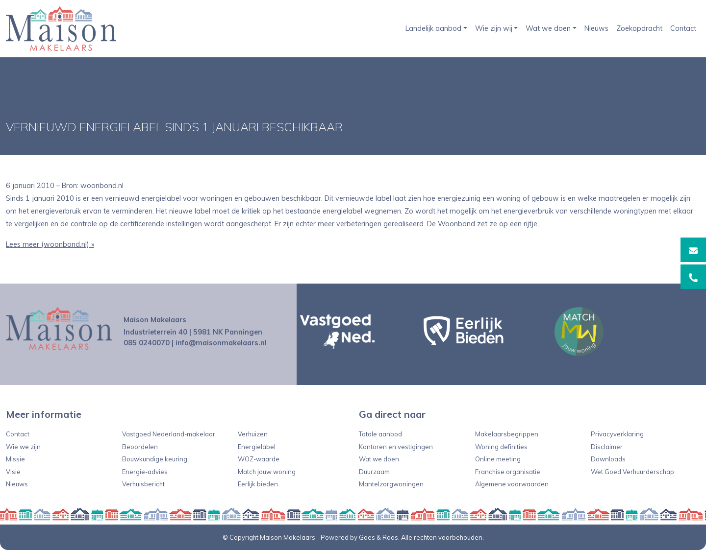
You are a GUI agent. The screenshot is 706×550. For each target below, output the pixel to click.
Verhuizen (253, 434)
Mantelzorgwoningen (391, 484)
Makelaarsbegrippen (506, 434)
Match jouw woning (267, 472)
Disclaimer (607, 447)
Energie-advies (145, 472)
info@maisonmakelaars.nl (221, 342)
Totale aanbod (380, 434)
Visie (13, 472)
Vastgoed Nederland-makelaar (168, 434)
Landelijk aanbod (433, 28)
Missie (15, 459)
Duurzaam (374, 472)
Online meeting (498, 459)
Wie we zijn (23, 447)
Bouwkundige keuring (154, 459)
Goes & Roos (378, 537)
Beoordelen (140, 447)
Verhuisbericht (143, 484)
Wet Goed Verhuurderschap (632, 472)
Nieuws (596, 28)
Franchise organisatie (507, 472)
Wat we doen (548, 28)
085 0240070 (147, 342)
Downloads (608, 459)
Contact (683, 28)
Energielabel (257, 447)
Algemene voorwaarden (512, 484)
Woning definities (501, 447)
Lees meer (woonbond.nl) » (50, 244)
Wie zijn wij (493, 28)
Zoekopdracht (639, 28)
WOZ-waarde (258, 459)
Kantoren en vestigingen (396, 447)
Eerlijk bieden (258, 484)
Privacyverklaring (617, 434)
